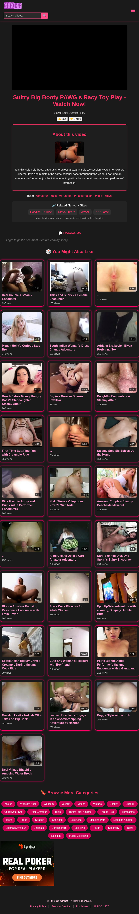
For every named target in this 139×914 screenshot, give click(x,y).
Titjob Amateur (38, 811)
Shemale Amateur (16, 827)
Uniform (130, 803)
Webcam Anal (28, 803)
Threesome (128, 811)
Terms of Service (61, 906)
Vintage (97, 803)
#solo (99, 195)
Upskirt (114, 803)
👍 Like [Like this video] (62, 119)
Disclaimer (82, 906)
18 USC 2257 (101, 906)
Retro (130, 827)
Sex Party (113, 827)
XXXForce (102, 212)
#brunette (65, 195)
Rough (96, 827)
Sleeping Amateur (123, 819)
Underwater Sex (13, 811)
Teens (9, 819)
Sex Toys (80, 827)
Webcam (49, 803)
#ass (53, 195)
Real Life (56, 835)
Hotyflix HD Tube (41, 212)
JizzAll (85, 212)
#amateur (42, 195)
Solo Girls (76, 819)
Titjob (58, 811)
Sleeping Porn (98, 819)
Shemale (39, 827)
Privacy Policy (38, 906)
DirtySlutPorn (66, 212)
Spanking (57, 819)
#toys (108, 195)
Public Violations (78, 835)
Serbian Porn (59, 827)
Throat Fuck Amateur (80, 811)
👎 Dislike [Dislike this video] (75, 119)
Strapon (39, 819)
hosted (8, 803)
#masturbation (83, 195)
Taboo (23, 819)
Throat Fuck (107, 811)
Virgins (81, 803)
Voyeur (66, 803)
